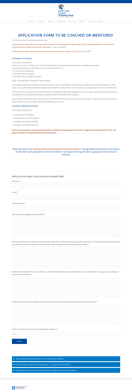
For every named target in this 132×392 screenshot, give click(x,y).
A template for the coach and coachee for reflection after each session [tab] (44, 370)
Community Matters (59, 384)
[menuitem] (31, 21)
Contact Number (19, 203)
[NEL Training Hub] (66, 11)
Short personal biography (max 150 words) (28, 214)
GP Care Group (46, 384)
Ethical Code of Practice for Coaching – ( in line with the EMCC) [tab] (41, 364)
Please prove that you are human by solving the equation (34, 329)
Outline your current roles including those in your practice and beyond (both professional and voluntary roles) (54, 302)
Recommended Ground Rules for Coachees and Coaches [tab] (38, 358)
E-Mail (15, 192)
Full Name (16, 181)
